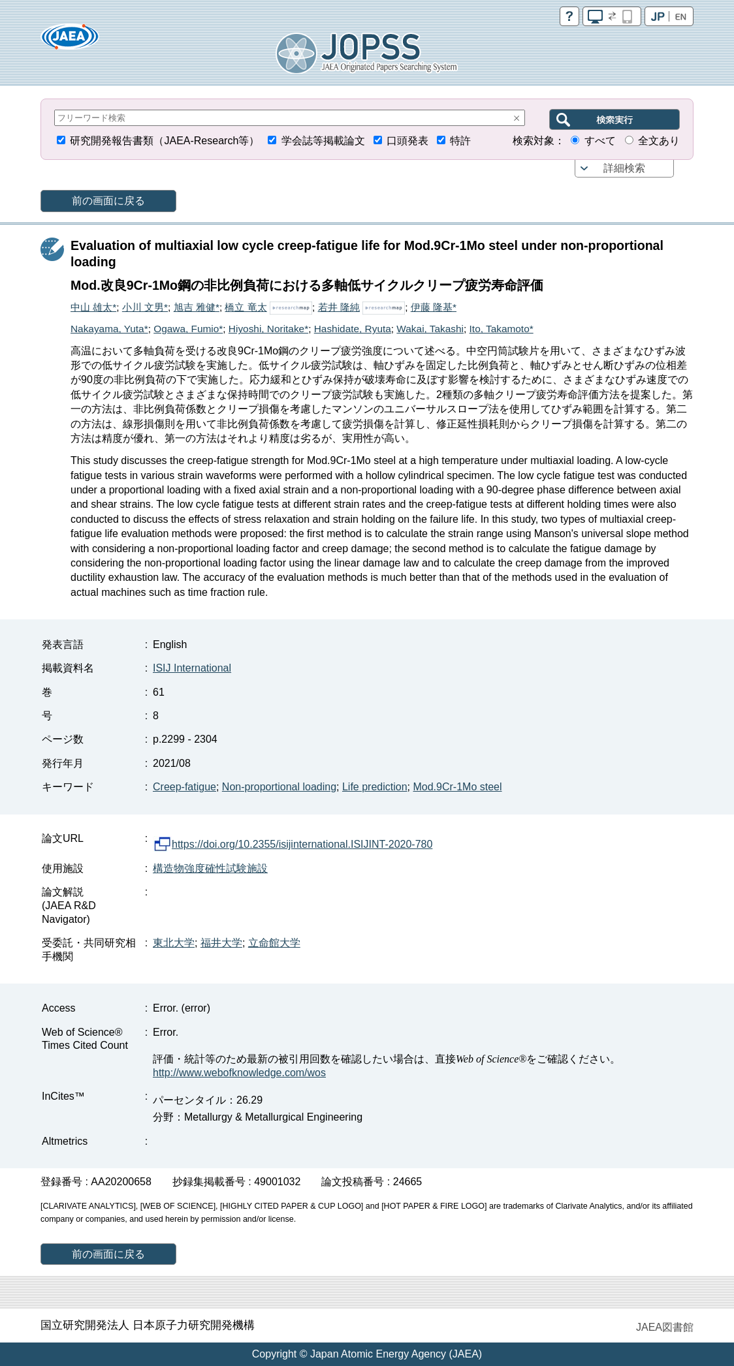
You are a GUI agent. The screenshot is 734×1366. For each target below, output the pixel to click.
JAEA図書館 (665, 1327)
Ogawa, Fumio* (188, 328)
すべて (600, 140)
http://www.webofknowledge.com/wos (239, 1072)
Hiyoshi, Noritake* (268, 328)
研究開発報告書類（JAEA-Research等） (164, 140)
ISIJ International (192, 668)
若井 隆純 (339, 307)
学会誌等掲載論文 (323, 140)
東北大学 (174, 942)
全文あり (659, 140)
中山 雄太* (93, 307)
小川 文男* (145, 307)
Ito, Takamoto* (502, 328)
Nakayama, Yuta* (109, 328)
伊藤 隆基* (433, 307)
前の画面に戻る (108, 200)
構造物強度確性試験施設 (210, 868)
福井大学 (221, 942)
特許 (460, 140)
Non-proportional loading (279, 786)
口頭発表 (407, 140)
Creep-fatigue (184, 786)
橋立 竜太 (245, 307)
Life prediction (374, 786)
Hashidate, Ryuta (352, 328)
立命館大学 (274, 942)
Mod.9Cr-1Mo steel (457, 786)
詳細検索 (624, 168)
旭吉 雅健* (196, 307)
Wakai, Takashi (430, 328)
